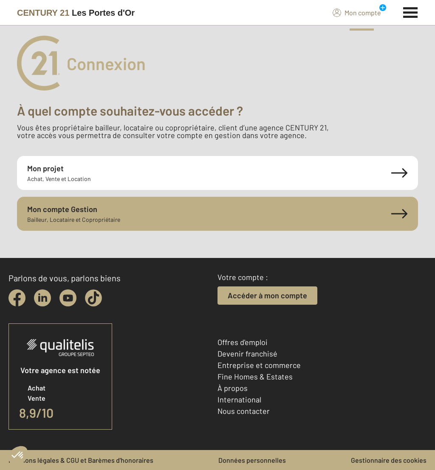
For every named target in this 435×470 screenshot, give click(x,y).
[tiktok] (93, 297)
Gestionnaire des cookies (389, 460)
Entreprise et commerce (259, 365)
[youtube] (67, 297)
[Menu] (410, 11)
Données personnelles (252, 460)
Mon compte (357, 12)
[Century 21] (76, 13)
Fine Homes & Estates (255, 376)
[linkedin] (42, 297)
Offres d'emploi (243, 342)
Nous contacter (244, 411)
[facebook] (16, 297)
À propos (233, 388)
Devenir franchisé (247, 353)
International (239, 399)
